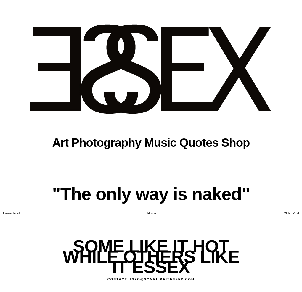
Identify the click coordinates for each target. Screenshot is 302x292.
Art (60, 142)
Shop (235, 142)
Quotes (199, 142)
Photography (106, 142)
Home (151, 213)
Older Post (291, 213)
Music (160, 142)
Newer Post (11, 213)
